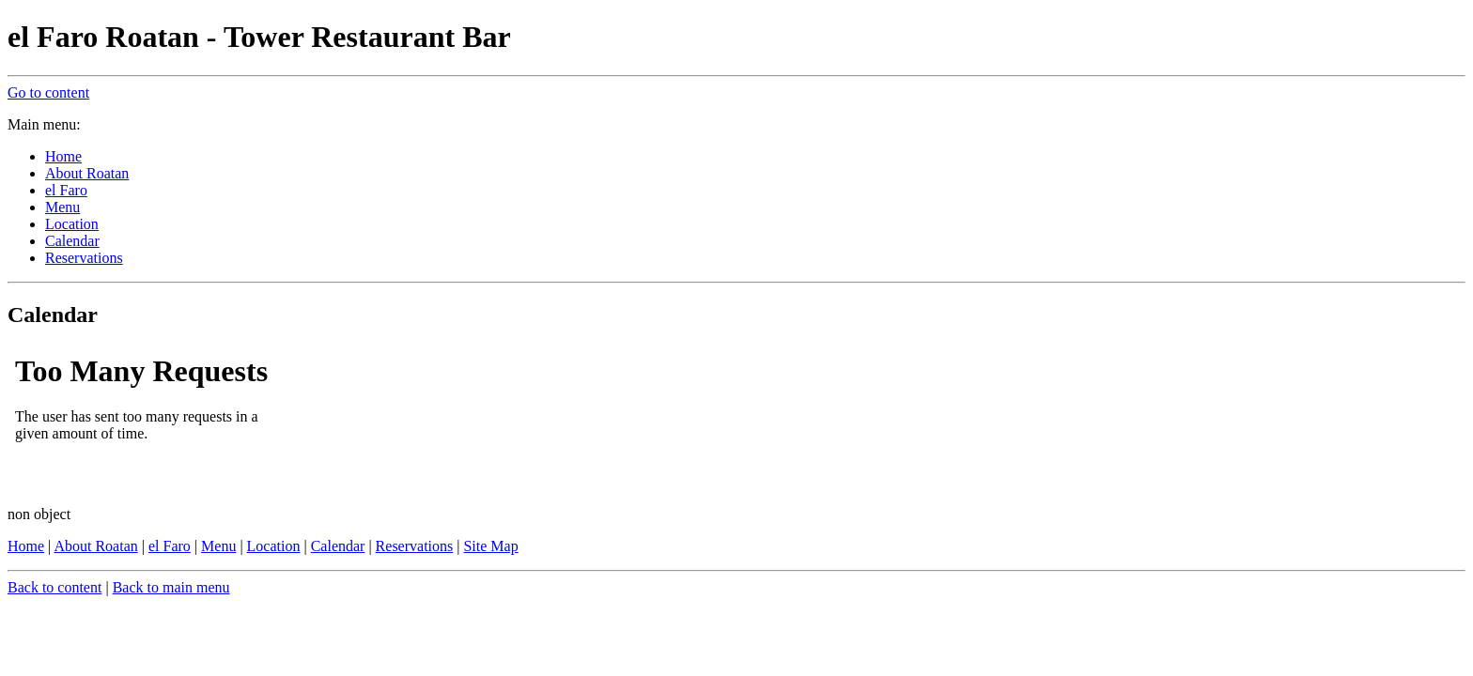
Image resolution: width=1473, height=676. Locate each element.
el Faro (169, 546)
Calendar (338, 546)
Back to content (54, 587)
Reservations (415, 546)
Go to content (48, 92)
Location (274, 546)
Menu (218, 546)
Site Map (490, 546)
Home (26, 546)
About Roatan (95, 546)
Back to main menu (171, 587)
